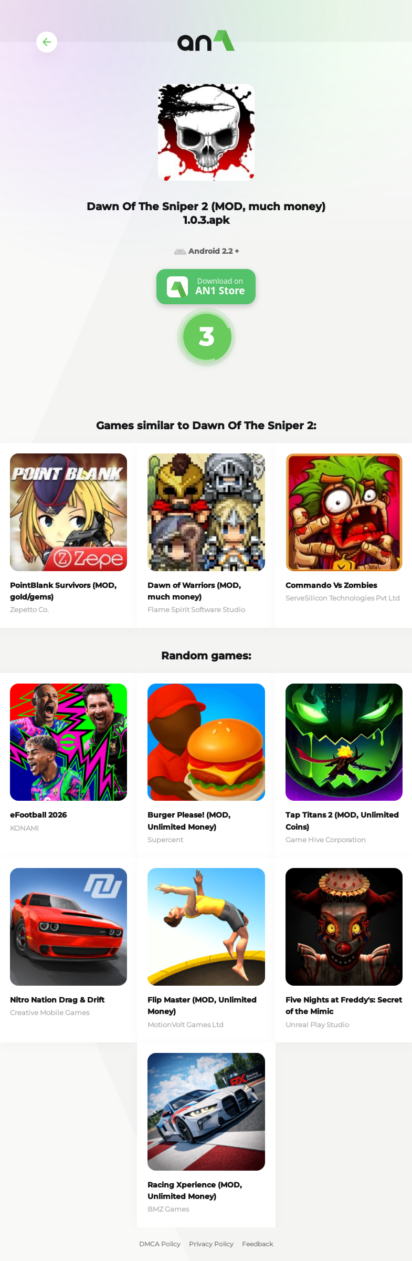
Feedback (257, 1244)
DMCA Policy (160, 1244)
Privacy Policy (211, 1244)
